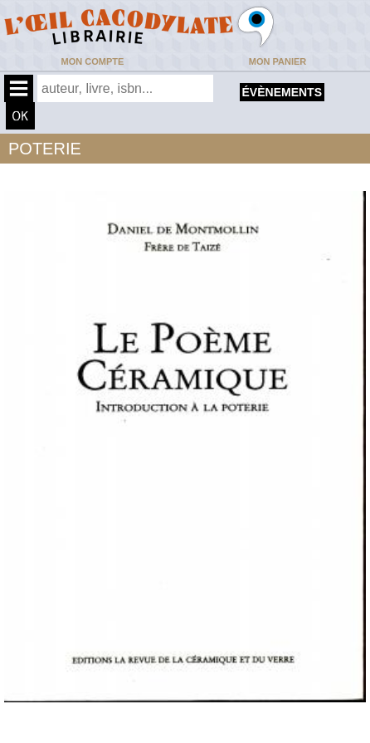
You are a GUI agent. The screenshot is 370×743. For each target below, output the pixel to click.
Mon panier (277, 61)
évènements (282, 92)
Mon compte (92, 61)
